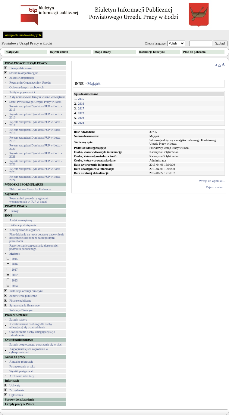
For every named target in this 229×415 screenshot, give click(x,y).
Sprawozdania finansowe (24, 305)
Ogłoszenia (16, 395)
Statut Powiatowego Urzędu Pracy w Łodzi (35, 101)
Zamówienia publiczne (23, 295)
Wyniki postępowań (21, 371)
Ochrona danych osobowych (26, 87)
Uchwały (14, 385)
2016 (15, 264)
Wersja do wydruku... (212, 181)
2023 (15, 280)
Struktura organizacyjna (23, 73)
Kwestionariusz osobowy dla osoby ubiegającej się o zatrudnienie (30, 325)
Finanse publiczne (20, 300)
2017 (15, 269)
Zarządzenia (16, 390)
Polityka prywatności (22, 92)
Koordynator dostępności (24, 230)
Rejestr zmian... (215, 187)
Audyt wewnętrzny (20, 220)
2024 (15, 285)
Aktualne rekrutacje (21, 361)
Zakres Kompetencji (21, 77)
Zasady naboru (18, 319)
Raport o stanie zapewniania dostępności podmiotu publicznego (33, 247)
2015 (15, 258)
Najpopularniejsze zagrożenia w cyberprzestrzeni (28, 350)
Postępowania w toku (22, 366)
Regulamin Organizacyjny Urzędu (30, 82)
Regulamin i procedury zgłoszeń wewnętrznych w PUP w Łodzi (29, 200)
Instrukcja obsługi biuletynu (26, 291)
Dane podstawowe (20, 68)
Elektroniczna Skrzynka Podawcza (30, 189)
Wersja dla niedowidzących (23, 35)
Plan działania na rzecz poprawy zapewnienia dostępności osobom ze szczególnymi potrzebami (36, 238)
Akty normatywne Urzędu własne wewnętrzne (37, 97)
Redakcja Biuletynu (21, 310)
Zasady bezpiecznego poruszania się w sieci (35, 344)
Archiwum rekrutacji (22, 376)
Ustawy (14, 211)
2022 (15, 275)
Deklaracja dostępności (23, 225)
